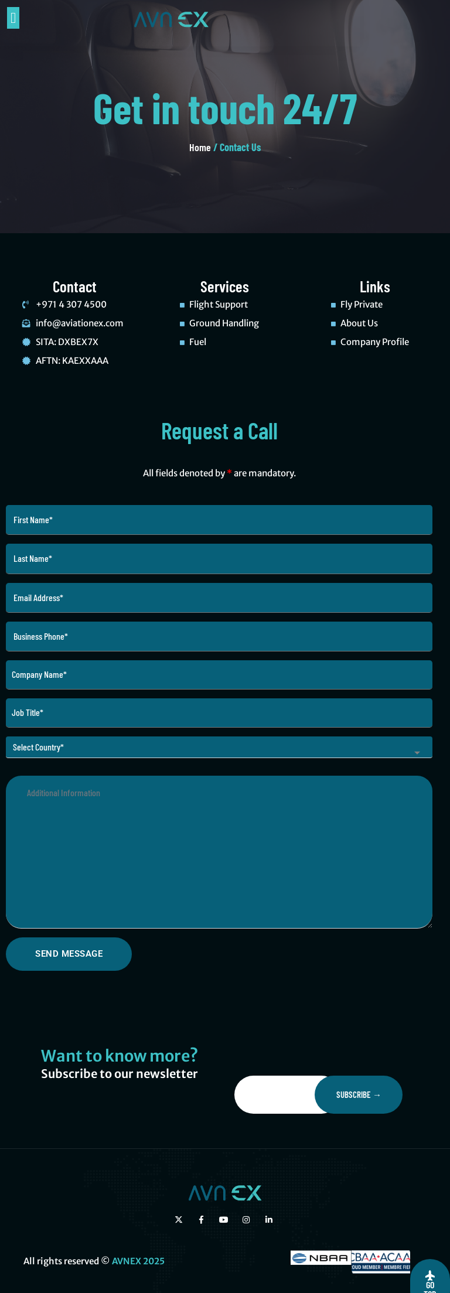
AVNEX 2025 (138, 1261)
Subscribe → (358, 1094)
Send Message (69, 954)
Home (200, 147)
